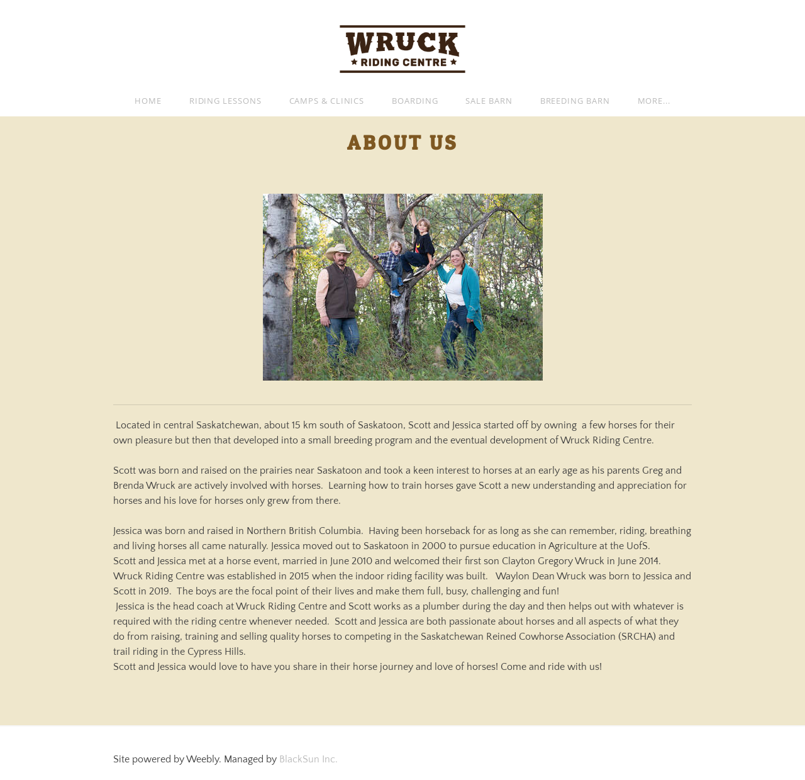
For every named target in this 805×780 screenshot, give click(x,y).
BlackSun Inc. (308, 759)
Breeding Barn (575, 100)
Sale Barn (488, 100)
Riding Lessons (225, 100)
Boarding (415, 100)
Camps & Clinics (327, 100)
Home (148, 100)
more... (654, 100)
